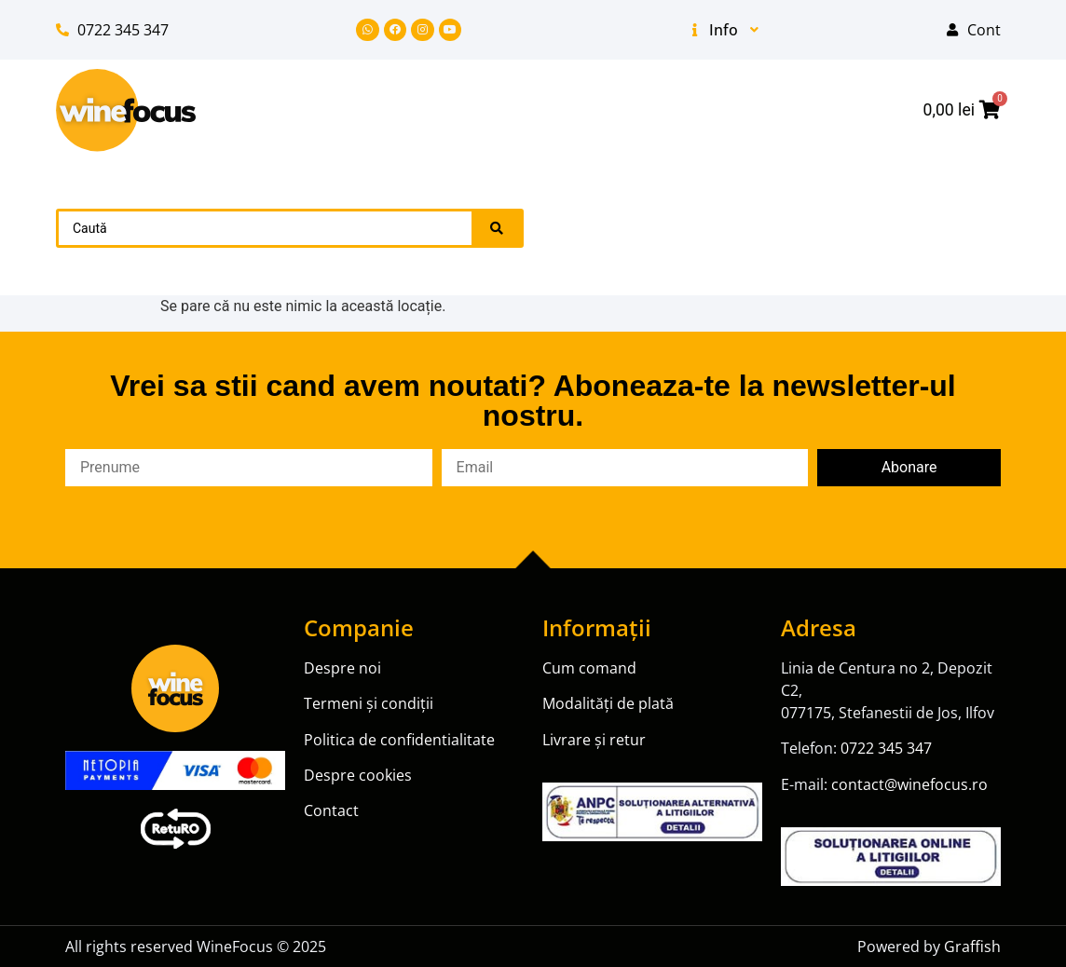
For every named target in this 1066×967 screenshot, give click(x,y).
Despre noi (344, 668)
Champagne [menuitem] (674, 227)
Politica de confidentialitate (399, 739)
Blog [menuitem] (962, 259)
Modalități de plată (608, 703)
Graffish (972, 946)
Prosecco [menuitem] (803, 227)
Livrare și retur (594, 739)
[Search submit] (496, 228)
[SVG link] (126, 110)
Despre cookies (358, 775)
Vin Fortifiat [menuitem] (931, 227)
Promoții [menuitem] (616, 195)
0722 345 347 (886, 748)
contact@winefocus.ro (909, 784)
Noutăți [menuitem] (721, 195)
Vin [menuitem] (813, 195)
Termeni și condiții (368, 703)
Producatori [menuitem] (854, 259)
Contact (331, 810)
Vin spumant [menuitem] (927, 195)
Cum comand (589, 668)
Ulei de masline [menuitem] (701, 259)
